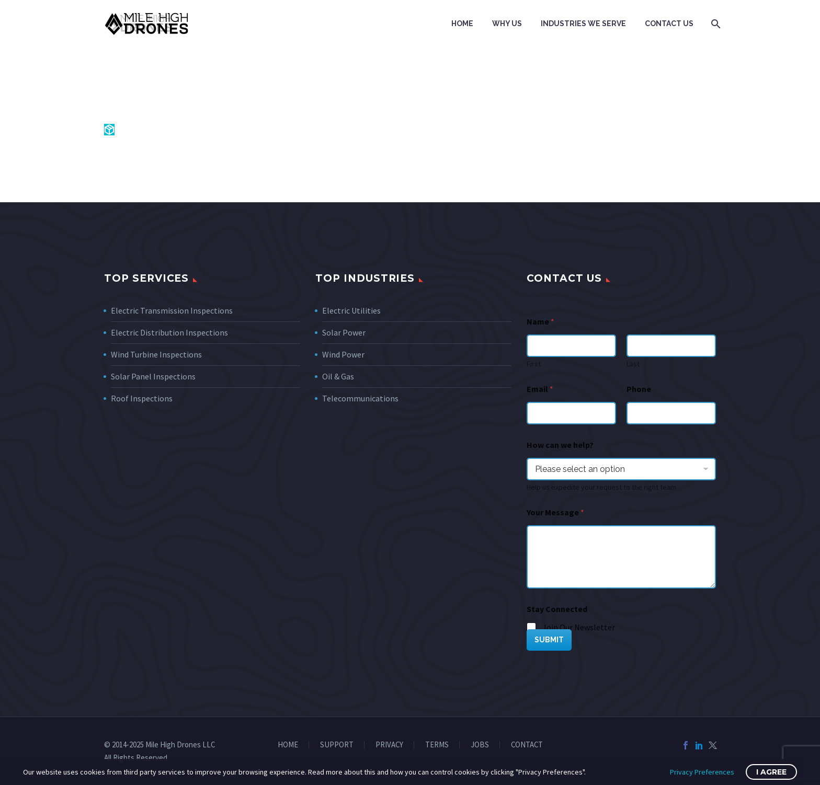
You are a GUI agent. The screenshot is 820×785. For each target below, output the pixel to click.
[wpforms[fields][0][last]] (671, 345)
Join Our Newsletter (578, 627)
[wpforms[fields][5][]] (532, 628)
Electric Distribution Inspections (169, 332)
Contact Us (669, 23)
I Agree (771, 772)
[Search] (714, 23)
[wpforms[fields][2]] (621, 556)
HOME (288, 745)
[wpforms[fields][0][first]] (571, 345)
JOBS (480, 745)
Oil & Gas (338, 376)
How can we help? (560, 445)
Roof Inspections (142, 398)
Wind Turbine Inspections (156, 354)
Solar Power (344, 332)
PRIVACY (389, 745)
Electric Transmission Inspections (172, 310)
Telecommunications (360, 398)
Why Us (507, 23)
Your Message (555, 512)
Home (462, 23)
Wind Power (343, 354)
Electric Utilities (351, 310)
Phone (639, 389)
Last (633, 364)
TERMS (437, 745)
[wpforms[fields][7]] (621, 469)
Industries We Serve (583, 23)
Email (540, 389)
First (534, 364)
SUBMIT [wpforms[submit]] (549, 640)
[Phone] (671, 413)
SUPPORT (337, 745)
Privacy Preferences (702, 772)
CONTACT (527, 745)
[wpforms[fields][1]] (571, 413)
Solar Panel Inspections (153, 376)
